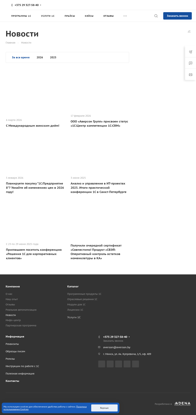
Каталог (73, 286)
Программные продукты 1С (84, 294)
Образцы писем (15, 351)
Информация (15, 336)
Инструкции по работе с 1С (22, 366)
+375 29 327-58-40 (27, 5)
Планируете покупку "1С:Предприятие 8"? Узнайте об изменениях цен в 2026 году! (35, 188)
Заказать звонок (177, 15)
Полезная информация (20, 373)
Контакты (12, 381)
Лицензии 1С (75, 309)
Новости (11, 315)
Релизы (10, 358)
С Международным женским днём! (32, 126)
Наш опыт (12, 299)
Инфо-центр (13, 320)
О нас (9, 294)
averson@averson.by (116, 347)
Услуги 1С (74, 317)
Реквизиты (12, 344)
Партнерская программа (21, 325)
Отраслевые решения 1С (82, 299)
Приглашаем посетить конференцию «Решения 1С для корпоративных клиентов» (34, 254)
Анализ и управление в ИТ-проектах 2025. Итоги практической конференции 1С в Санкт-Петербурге (98, 188)
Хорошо (104, 408)
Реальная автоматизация (21, 309)
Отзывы (10, 304)
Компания (13, 286)
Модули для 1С (76, 304)
